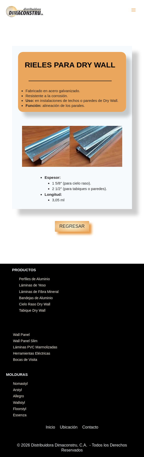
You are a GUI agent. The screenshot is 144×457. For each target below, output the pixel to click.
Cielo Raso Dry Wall (34, 304)
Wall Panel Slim (25, 341)
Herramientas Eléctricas (31, 353)
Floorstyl (19, 409)
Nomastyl (20, 384)
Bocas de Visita (25, 360)
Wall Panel (21, 335)
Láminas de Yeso (32, 285)
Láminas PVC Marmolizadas (35, 347)
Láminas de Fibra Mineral (39, 292)
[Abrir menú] (133, 10)
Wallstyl (19, 403)
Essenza (20, 415)
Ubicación (68, 427)
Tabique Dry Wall (32, 310)
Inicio (50, 427)
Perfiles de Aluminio (34, 279)
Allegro (18, 396)
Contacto (90, 427)
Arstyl (17, 390)
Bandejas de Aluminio (36, 298)
